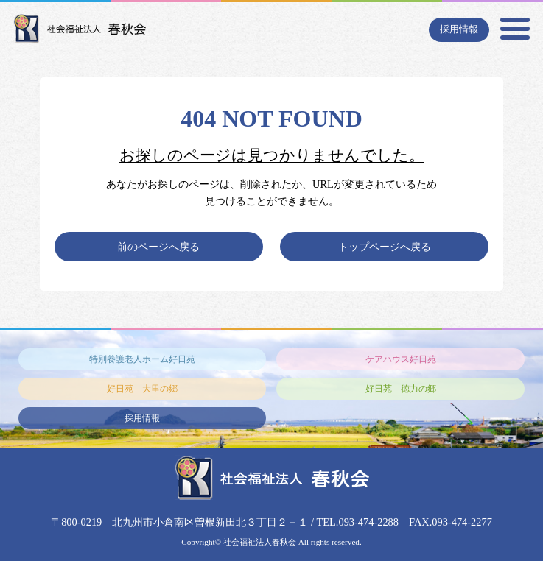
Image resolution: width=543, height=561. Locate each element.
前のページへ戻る (158, 247)
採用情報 (459, 29)
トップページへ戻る (384, 247)
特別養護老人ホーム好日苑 (142, 359)
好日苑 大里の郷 (142, 389)
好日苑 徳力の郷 (400, 389)
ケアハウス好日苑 (400, 359)
